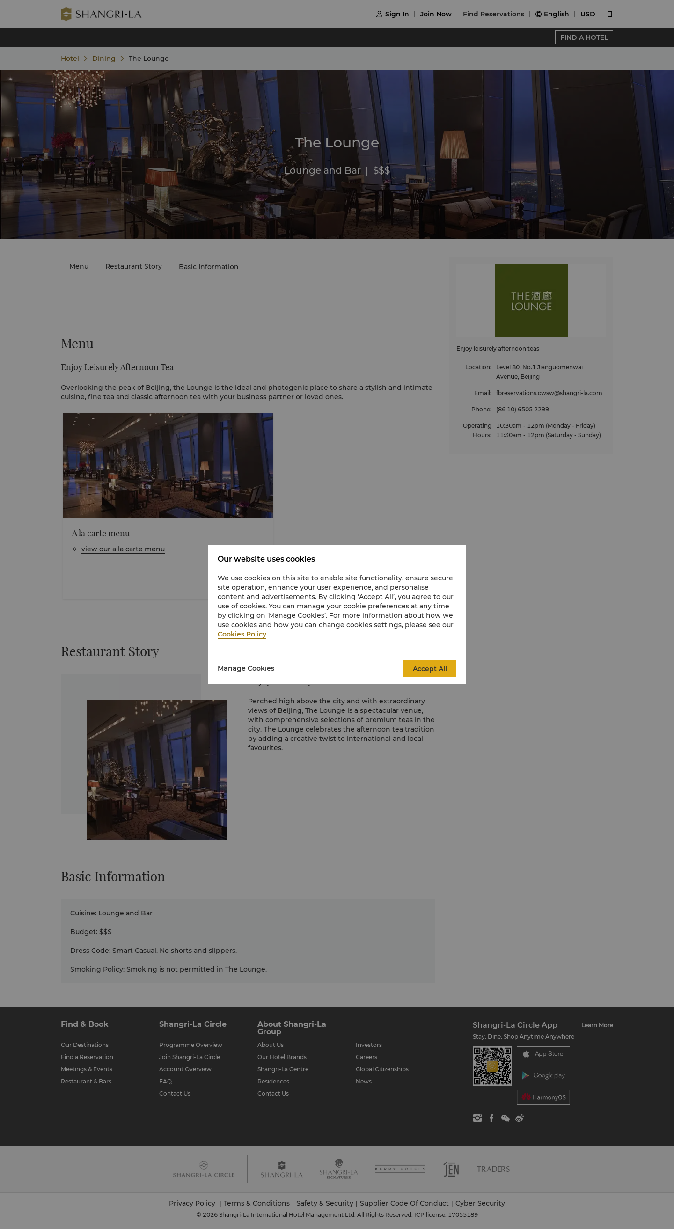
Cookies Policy (242, 634)
